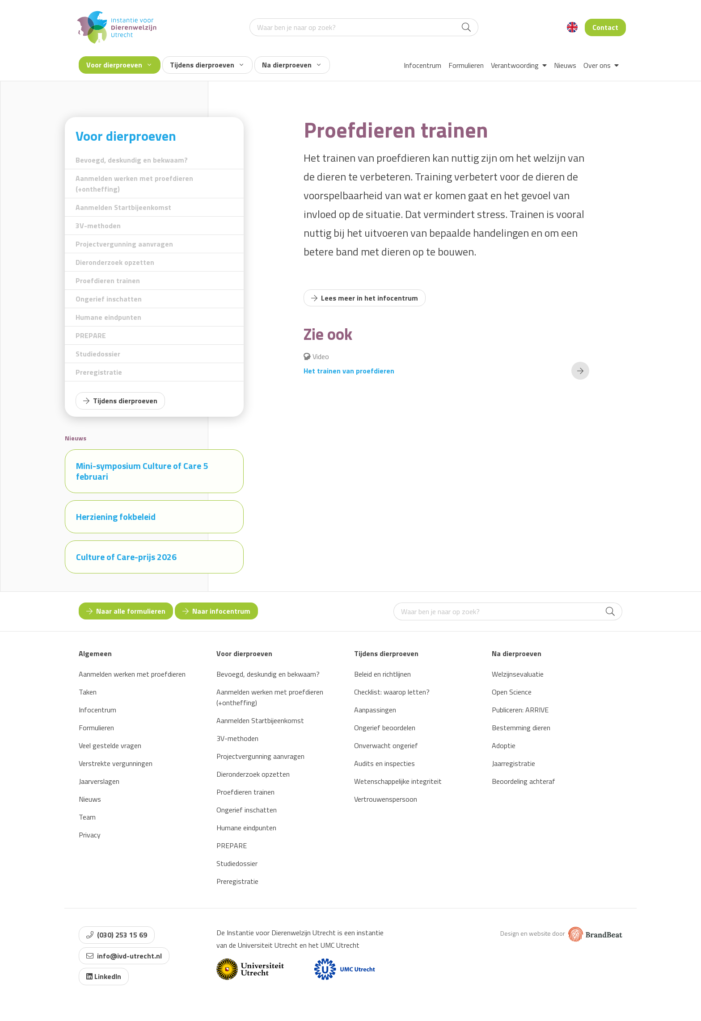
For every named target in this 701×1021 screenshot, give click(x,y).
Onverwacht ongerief (386, 745)
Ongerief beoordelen (384, 727)
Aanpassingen (375, 709)
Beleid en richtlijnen (382, 674)
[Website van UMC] (344, 969)
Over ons (601, 65)
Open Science (512, 691)
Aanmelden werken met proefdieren (132, 674)
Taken (88, 691)
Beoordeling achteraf (523, 781)
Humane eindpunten (108, 317)
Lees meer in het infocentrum (364, 298)
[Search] (466, 27)
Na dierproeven (291, 64)
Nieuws (565, 65)
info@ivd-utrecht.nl (124, 955)
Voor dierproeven (118, 64)
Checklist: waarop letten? (392, 691)
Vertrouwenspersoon (385, 799)
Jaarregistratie (513, 763)
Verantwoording (519, 65)
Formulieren (466, 65)
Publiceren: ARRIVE (520, 709)
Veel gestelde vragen (110, 745)
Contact (605, 27)
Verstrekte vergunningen (115, 763)
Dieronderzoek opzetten (115, 262)
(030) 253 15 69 (116, 934)
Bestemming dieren (521, 727)
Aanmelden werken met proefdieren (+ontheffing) (134, 183)
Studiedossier (98, 353)
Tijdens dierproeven (206, 64)
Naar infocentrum (216, 611)
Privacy (90, 834)
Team (87, 817)
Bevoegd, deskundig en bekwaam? (132, 160)
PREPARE (91, 335)
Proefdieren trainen (108, 280)
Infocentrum (422, 65)
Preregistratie (99, 372)
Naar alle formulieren (125, 611)
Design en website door (561, 933)
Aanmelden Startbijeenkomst (123, 207)
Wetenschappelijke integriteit (398, 781)
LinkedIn (103, 976)
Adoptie (503, 745)
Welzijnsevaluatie (518, 674)
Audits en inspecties (384, 763)
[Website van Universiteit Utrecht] (250, 969)
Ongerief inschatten (109, 298)
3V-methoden (98, 225)
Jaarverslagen (99, 781)
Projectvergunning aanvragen (124, 244)
